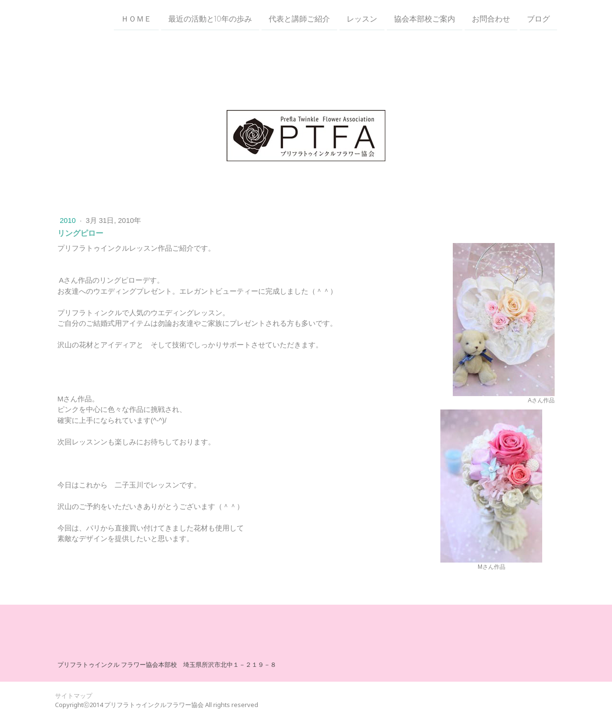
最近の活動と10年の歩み (210, 18)
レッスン (362, 18)
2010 (69, 220)
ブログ (538, 18)
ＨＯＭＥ (136, 18)
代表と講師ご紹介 (299, 18)
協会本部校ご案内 (424, 18)
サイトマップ (73, 695)
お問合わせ (491, 18)
